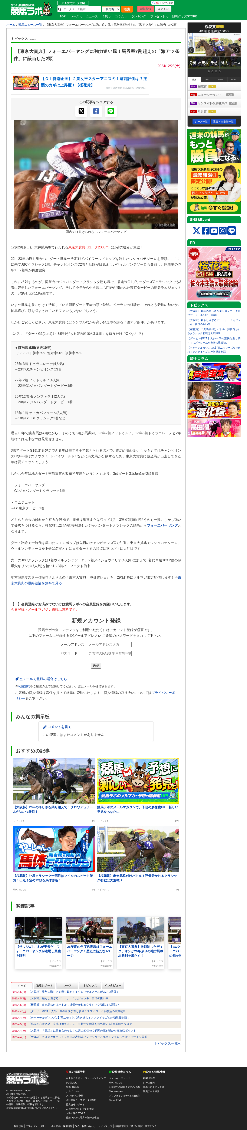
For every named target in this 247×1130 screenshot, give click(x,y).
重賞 (194, 80)
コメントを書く (59, 727)
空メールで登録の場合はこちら (41, 679)
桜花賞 (207, 87)
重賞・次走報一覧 (223, 121)
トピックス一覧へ (167, 1043)
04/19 (233, 80)
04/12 (220, 80)
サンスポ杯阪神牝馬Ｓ (215, 103)
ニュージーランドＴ (215, 95)
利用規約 (24, 686)
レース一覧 (201, 121)
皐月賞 (207, 112)
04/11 (207, 80)
